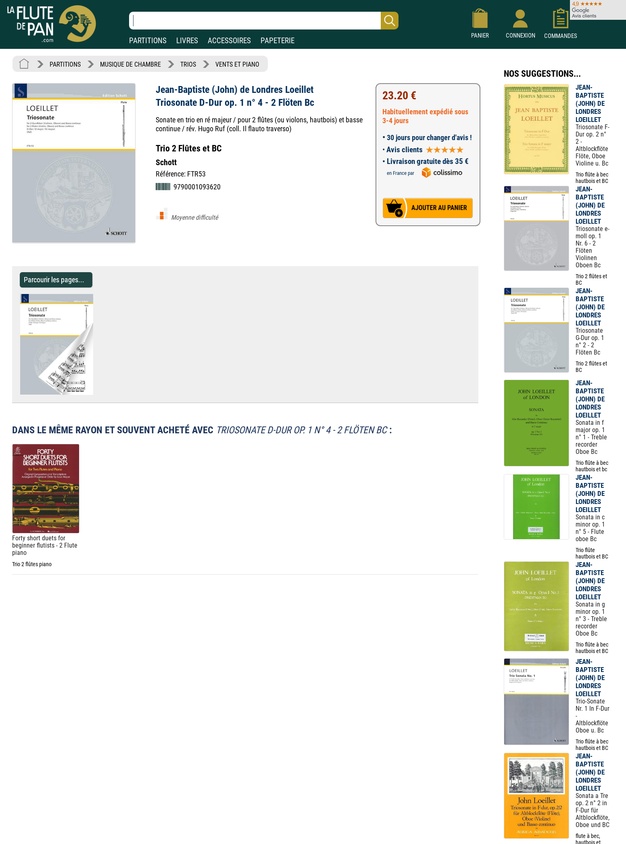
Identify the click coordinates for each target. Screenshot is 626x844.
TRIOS (188, 64)
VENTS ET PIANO (237, 64)
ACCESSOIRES (229, 40)
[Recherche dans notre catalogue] (264, 20)
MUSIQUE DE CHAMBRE (130, 64)
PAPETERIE (277, 40)
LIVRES (187, 40)
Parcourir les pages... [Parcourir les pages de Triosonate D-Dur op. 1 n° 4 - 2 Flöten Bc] (54, 279)
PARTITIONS (148, 40)
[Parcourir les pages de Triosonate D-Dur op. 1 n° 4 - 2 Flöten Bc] (97, 393)
